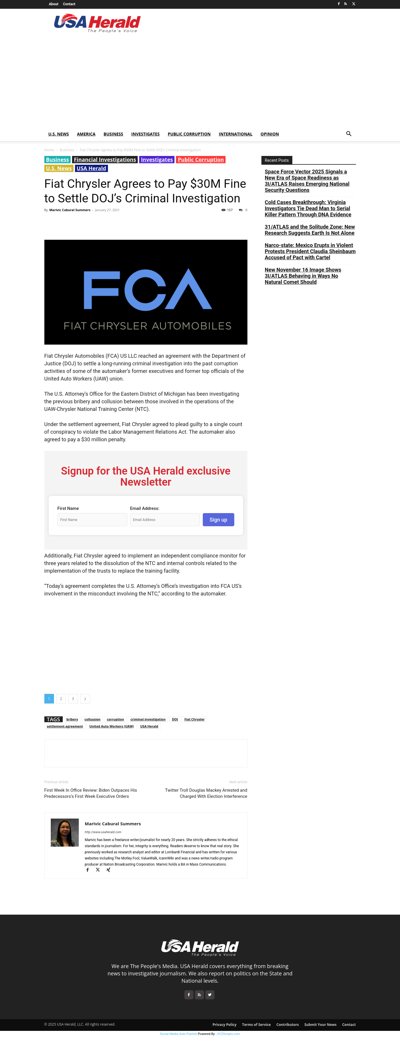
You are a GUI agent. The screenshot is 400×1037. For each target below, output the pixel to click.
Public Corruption (189, 134)
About (53, 4)
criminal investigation (147, 719)
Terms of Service (256, 1024)
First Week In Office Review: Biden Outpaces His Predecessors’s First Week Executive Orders (90, 793)
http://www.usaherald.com (103, 832)
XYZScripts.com (228, 1034)
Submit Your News (320, 1024)
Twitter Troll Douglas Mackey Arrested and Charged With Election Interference (206, 793)
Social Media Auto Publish (178, 1034)
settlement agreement (65, 726)
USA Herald (91, 168)
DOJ (175, 719)
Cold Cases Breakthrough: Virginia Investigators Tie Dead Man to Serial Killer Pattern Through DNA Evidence (308, 208)
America (86, 134)
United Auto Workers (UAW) (111, 726)
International (235, 134)
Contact (69, 4)
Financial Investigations (105, 159)
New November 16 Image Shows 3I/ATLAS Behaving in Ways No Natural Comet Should (303, 276)
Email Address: (144, 508)
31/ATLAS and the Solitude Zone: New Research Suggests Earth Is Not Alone (310, 230)
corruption (115, 719)
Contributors (287, 1024)
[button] (349, 134)
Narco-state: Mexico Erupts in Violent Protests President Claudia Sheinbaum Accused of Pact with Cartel (310, 251)
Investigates (145, 134)
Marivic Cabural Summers (69, 210)
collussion (93, 719)
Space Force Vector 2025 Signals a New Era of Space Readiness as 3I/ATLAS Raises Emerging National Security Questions (307, 181)
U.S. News (58, 134)
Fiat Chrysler (194, 719)
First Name (68, 508)
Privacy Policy (224, 1024)
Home (49, 149)
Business (113, 134)
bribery (72, 719)
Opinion (270, 134)
